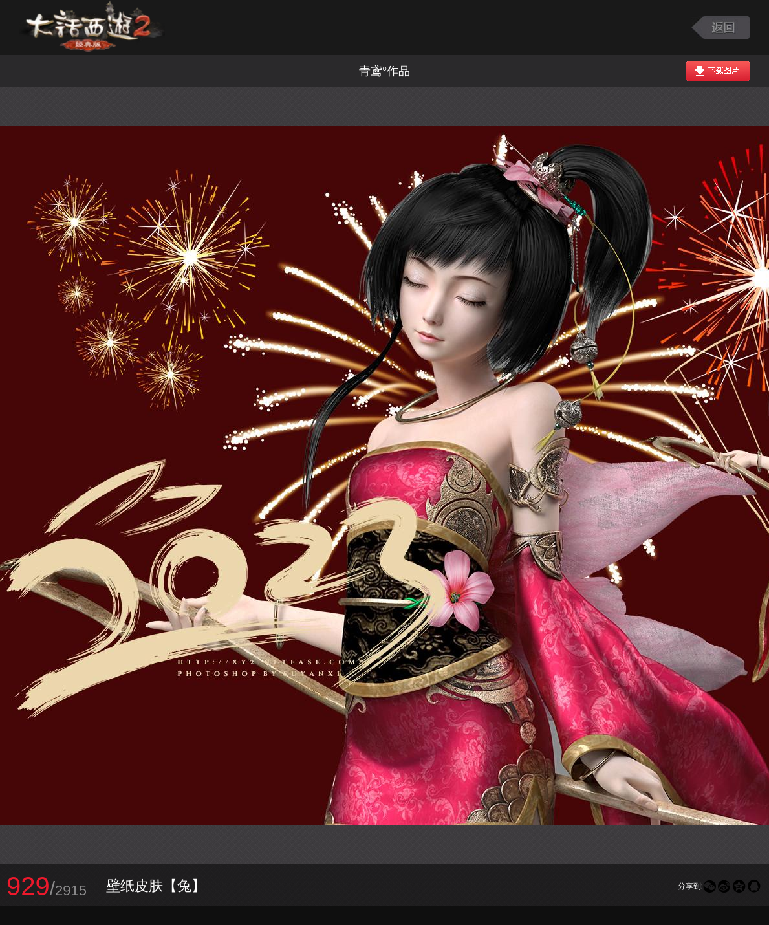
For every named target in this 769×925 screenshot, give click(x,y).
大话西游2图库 (92, 27)
